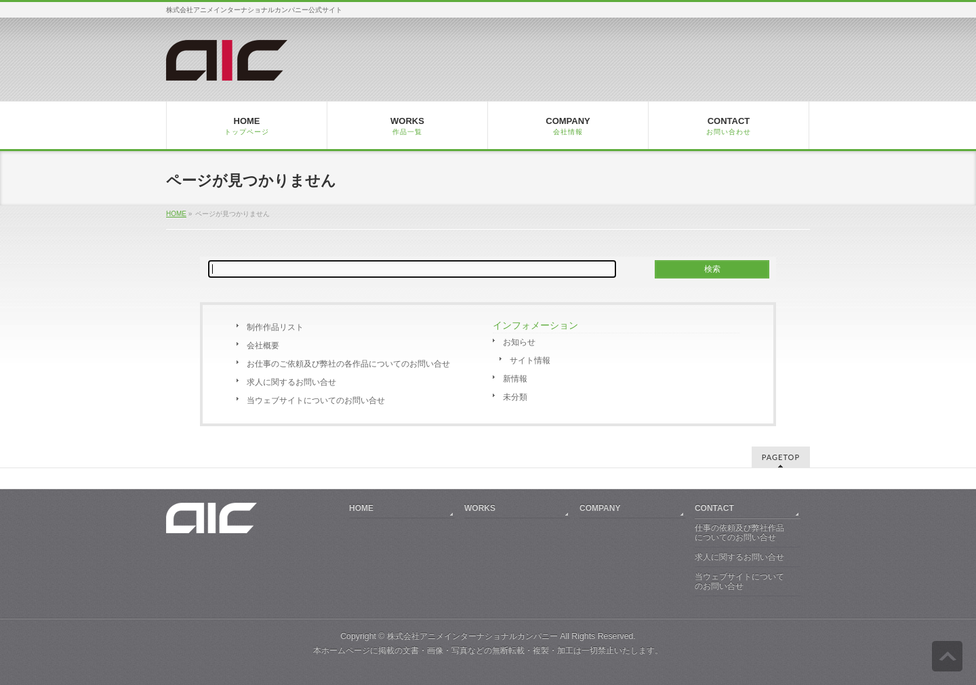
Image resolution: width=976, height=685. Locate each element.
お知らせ (519, 342)
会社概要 (263, 345)
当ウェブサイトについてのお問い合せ (316, 400)
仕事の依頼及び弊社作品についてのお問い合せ (739, 532)
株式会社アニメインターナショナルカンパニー (472, 636)
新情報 (515, 378)
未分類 (515, 397)
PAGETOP (781, 457)
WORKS (479, 508)
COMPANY (600, 508)
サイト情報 (530, 360)
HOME (176, 213)
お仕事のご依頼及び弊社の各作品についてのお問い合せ (348, 364)
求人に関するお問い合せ (291, 382)
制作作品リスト (275, 327)
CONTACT (714, 508)
